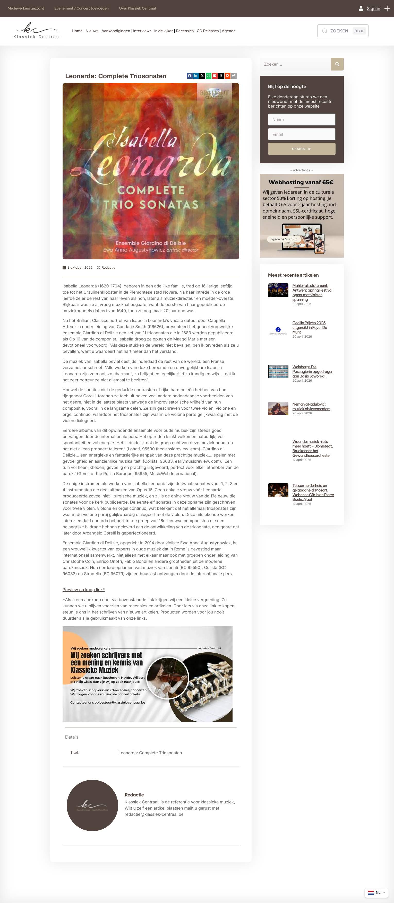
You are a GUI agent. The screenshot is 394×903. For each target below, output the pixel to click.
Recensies (185, 30)
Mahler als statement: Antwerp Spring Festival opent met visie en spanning (312, 292)
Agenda (228, 30)
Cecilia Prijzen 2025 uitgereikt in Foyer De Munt (310, 327)
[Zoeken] (343, 30)
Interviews (142, 30)
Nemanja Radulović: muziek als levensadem (311, 406)
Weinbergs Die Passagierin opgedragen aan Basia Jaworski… (313, 371)
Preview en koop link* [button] (84, 589)
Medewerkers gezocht (26, 8)
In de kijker (163, 30)
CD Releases (208, 30)
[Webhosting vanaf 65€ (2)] (302, 256)
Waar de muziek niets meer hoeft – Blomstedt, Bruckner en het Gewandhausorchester (313, 448)
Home (77, 30)
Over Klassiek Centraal (137, 8)
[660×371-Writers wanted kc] (148, 720)
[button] (387, 8)
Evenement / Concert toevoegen (81, 8)
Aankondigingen (115, 30)
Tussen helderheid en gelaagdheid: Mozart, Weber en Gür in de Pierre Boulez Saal (313, 478)
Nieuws (92, 30)
